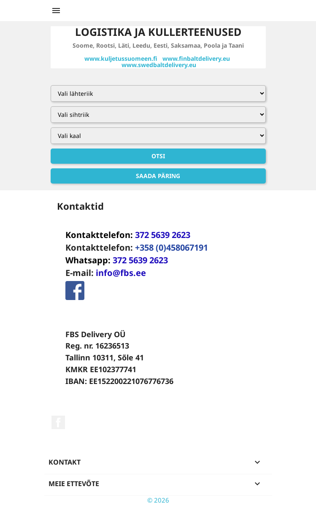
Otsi (158, 156)
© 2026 (158, 500)
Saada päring (158, 176)
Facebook (58, 422)
